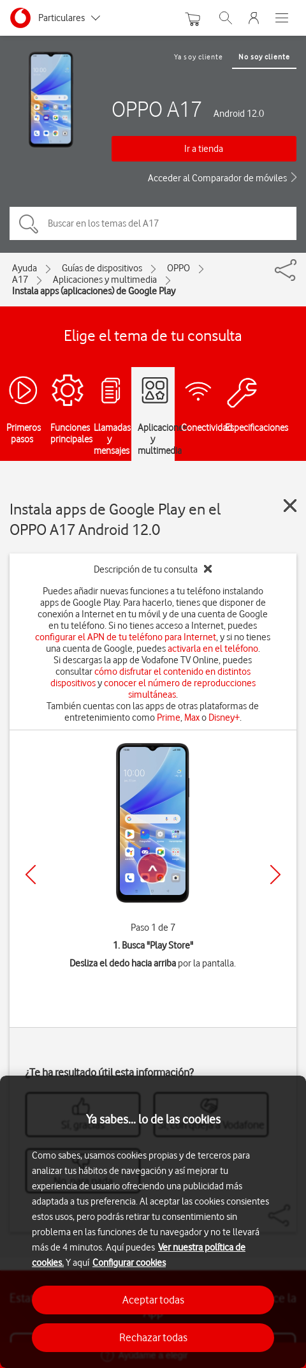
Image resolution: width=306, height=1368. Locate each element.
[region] (153, 1222)
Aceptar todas (153, 1299)
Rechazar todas (153, 1337)
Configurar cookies (129, 1262)
